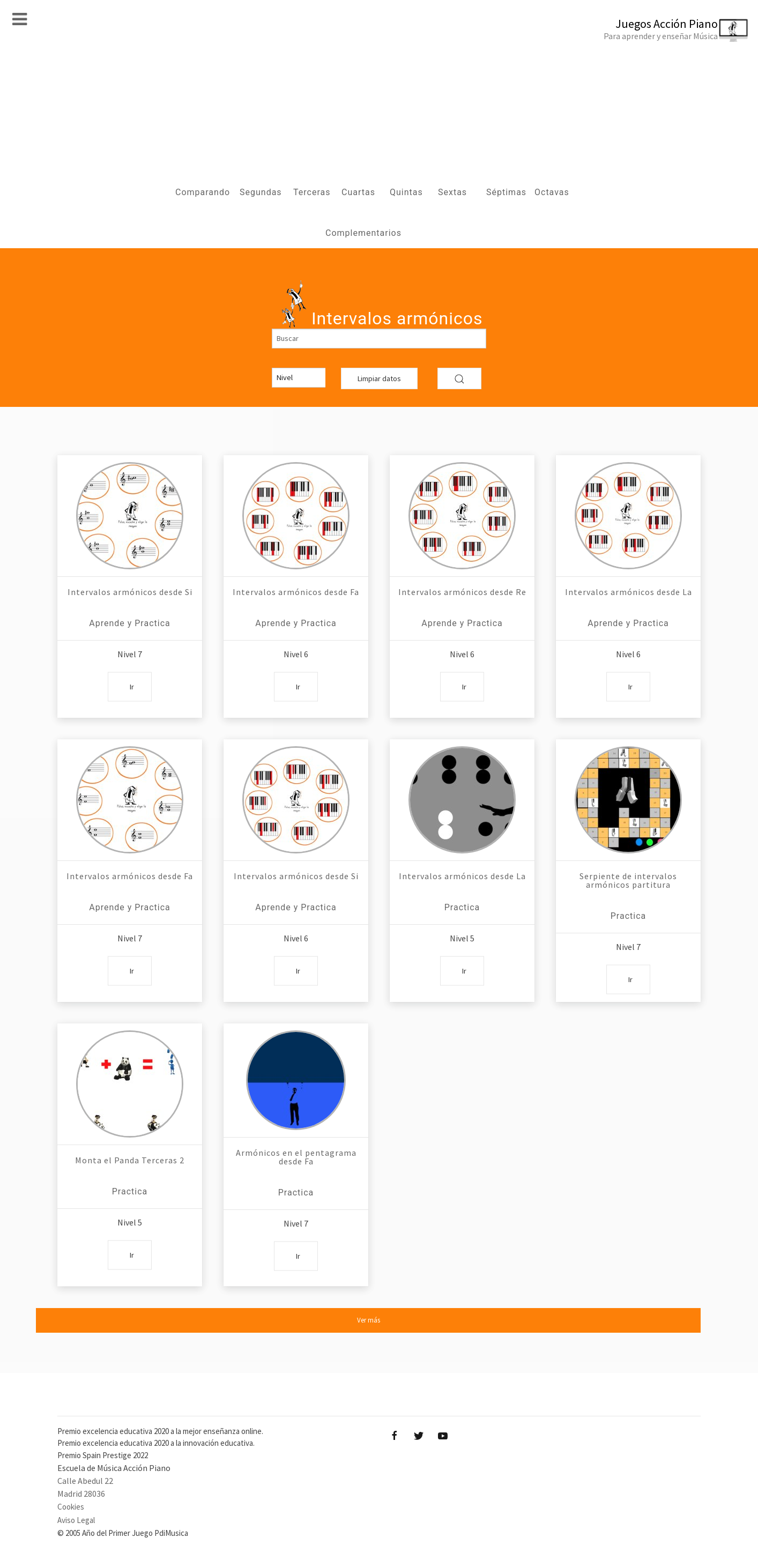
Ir (132, 686)
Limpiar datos (379, 378)
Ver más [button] (368, 1320)
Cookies (70, 1507)
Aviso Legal (76, 1520)
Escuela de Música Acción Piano (113, 1467)
